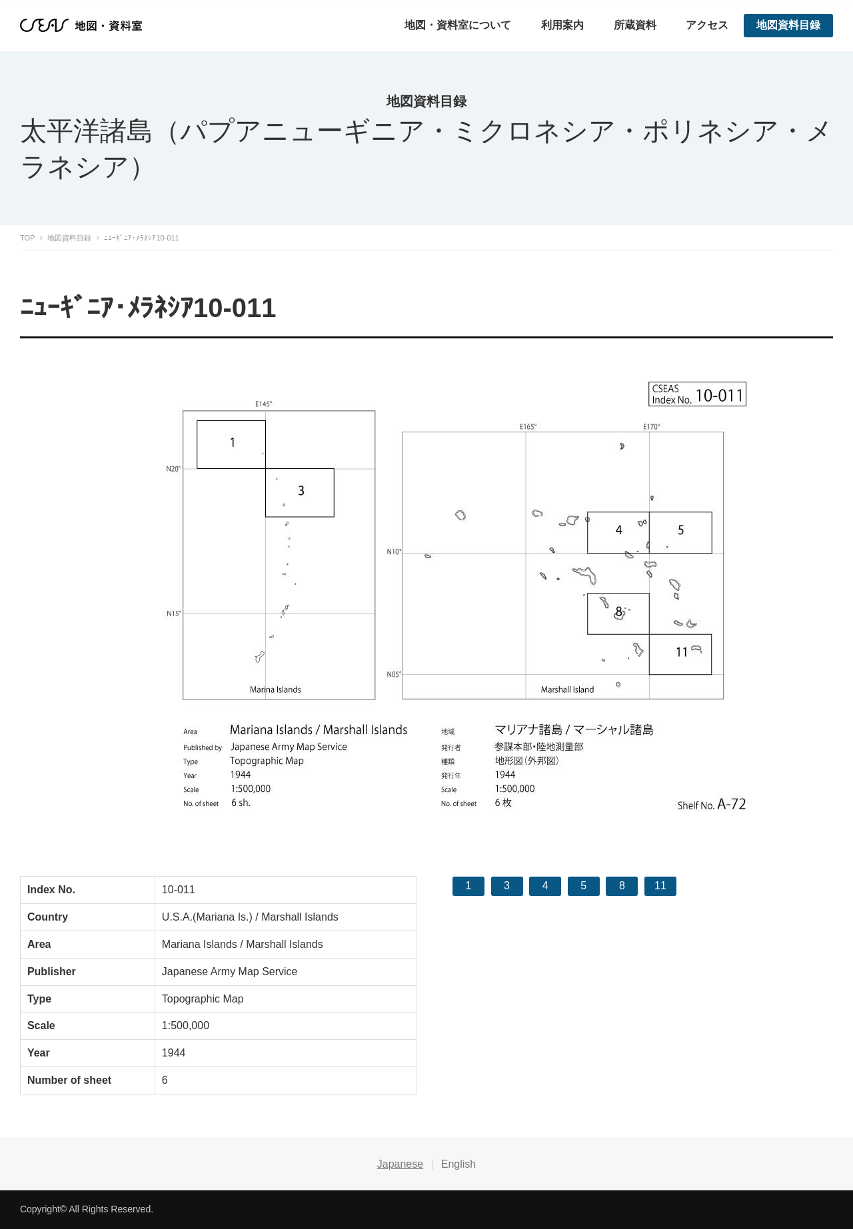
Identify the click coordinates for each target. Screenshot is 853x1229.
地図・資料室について (458, 25)
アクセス (707, 25)
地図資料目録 (788, 25)
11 (660, 885)
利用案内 (562, 25)
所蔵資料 (635, 25)
